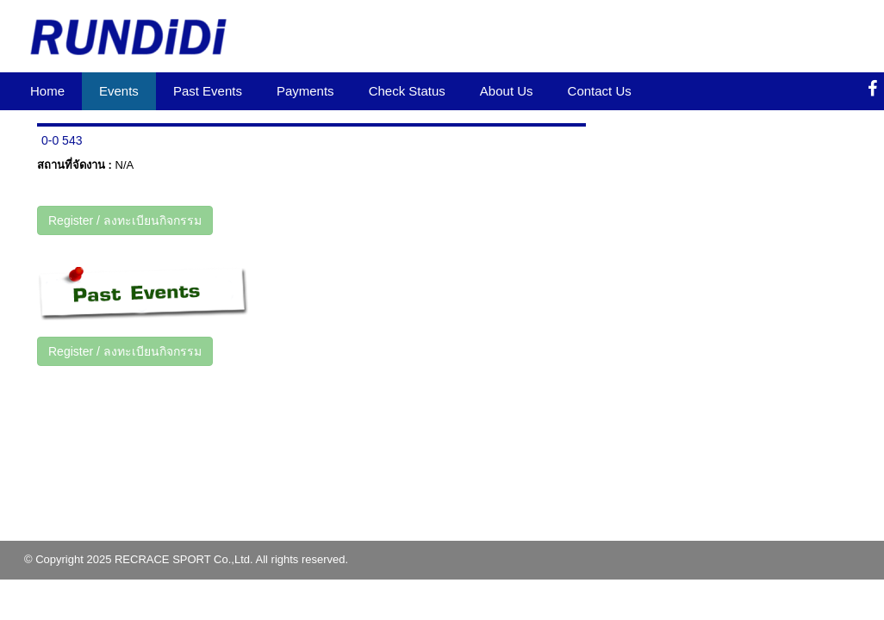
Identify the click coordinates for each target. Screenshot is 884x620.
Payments (305, 91)
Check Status (407, 91)
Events (119, 91)
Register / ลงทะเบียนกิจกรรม (125, 220)
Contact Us (600, 91)
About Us (506, 91)
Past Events (207, 91)
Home (47, 91)
